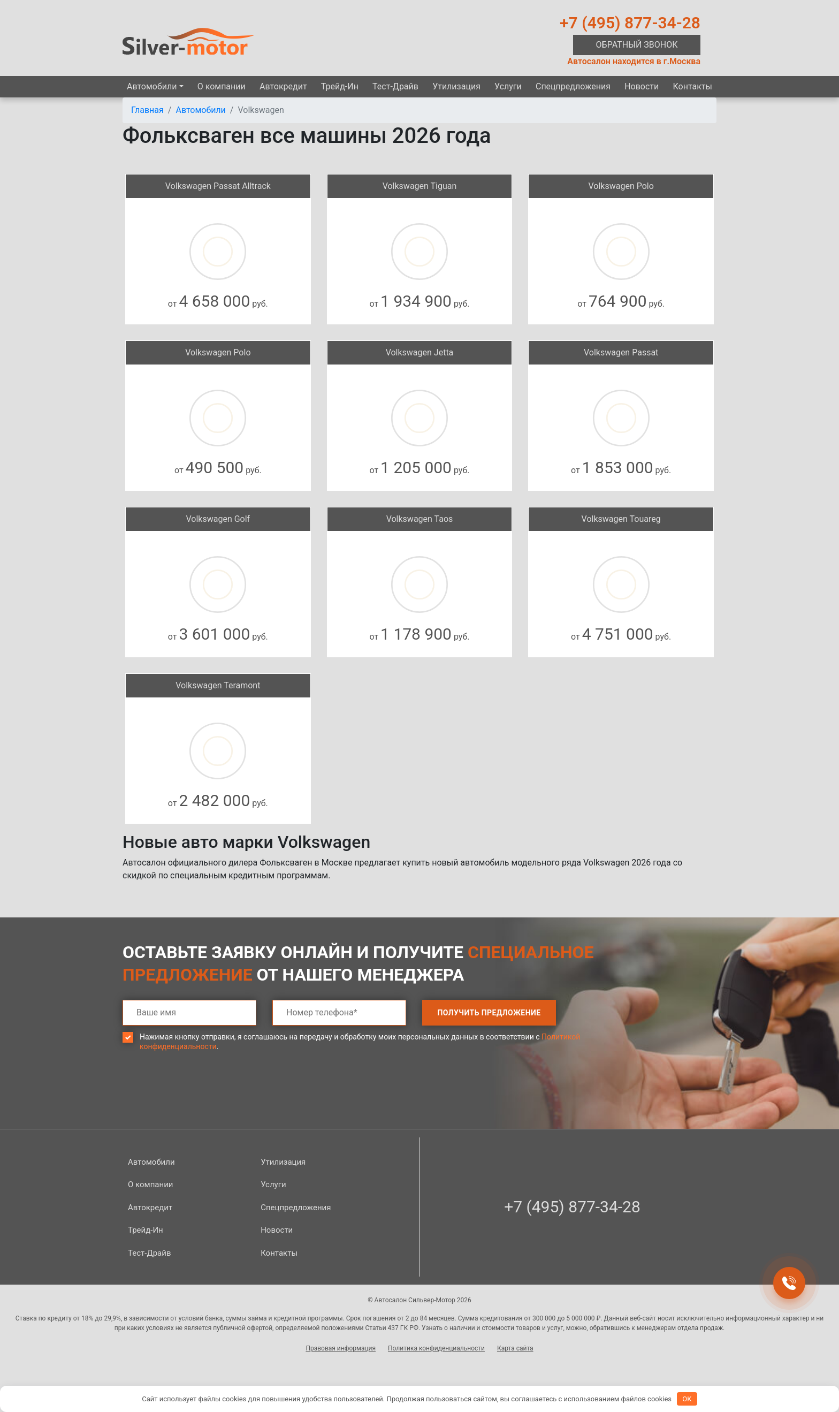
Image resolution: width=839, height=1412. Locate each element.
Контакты (692, 86)
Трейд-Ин (340, 86)
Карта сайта (515, 1348)
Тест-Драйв (395, 86)
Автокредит (283, 86)
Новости (641, 86)
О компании (221, 86)
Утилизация (456, 86)
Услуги (508, 86)
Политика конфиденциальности (436, 1348)
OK (686, 1399)
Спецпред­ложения (573, 86)
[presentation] (204, 1098)
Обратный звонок (637, 45)
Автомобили (152, 86)
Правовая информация (341, 1348)
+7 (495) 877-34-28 (630, 22)
